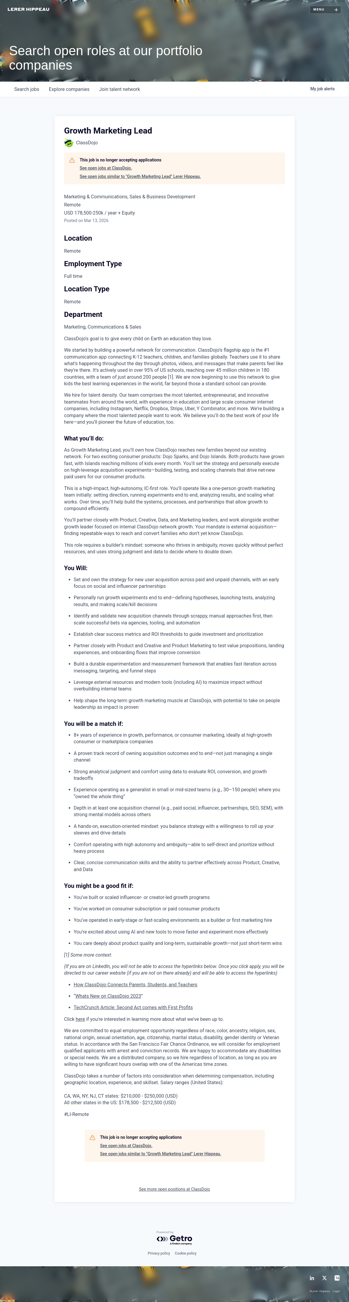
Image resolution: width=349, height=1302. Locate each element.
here (80, 1019)
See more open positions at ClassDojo (174, 1189)
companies (69, 89)
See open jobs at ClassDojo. (106, 168)
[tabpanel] (174, 726)
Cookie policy (186, 1253)
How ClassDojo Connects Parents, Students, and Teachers (135, 985)
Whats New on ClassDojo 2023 (108, 996)
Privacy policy (159, 1253)
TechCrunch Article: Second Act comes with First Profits (133, 1007)
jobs (26, 89)
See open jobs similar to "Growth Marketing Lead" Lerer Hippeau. (140, 176)
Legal (336, 1291)
